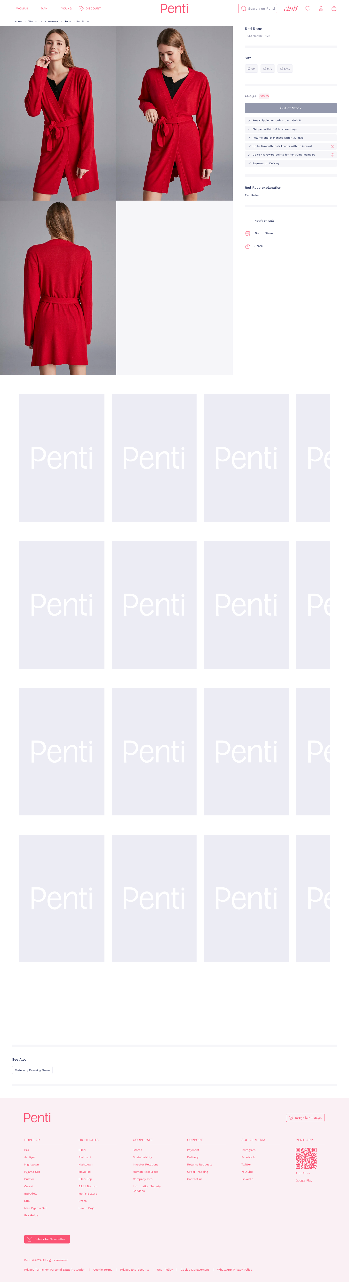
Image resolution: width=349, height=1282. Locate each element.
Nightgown (31, 1164)
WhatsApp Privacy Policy (234, 1269)
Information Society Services (147, 1189)
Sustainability (142, 1157)
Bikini (82, 1150)
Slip (27, 1201)
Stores (137, 1150)
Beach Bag (86, 1208)
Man (44, 8)
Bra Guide (31, 1215)
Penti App (304, 1140)
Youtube (247, 1171)
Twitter (246, 1164)
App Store (303, 1173)
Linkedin (247, 1179)
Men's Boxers (88, 1193)
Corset (28, 1186)
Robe (67, 21)
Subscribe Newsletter (49, 1239)
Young (66, 8)
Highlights (89, 1140)
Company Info (142, 1179)
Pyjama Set (32, 1171)
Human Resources (145, 1171)
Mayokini (85, 1171)
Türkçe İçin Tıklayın (308, 1118)
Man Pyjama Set (35, 1208)
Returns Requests (199, 1164)
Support (195, 1140)
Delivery (192, 1157)
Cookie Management (195, 1269)
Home (18, 21)
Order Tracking (197, 1171)
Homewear (51, 21)
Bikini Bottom (88, 1186)
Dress (83, 1201)
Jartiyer (29, 1157)
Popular (32, 1140)
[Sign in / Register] (321, 9)
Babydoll (30, 1193)
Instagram (248, 1150)
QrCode (306, 1158)
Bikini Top (85, 1179)
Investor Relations (145, 1164)
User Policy (165, 1269)
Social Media (253, 1140)
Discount (93, 8)
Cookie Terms (102, 1269)
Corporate (143, 1140)
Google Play (304, 1180)
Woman (22, 8)
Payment (193, 1150)
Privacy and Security (134, 1269)
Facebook (248, 1157)
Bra (26, 1150)
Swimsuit (85, 1157)
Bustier (29, 1179)
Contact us (194, 1179)
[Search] (243, 8)
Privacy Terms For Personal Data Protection (54, 1269)
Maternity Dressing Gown (32, 1070)
